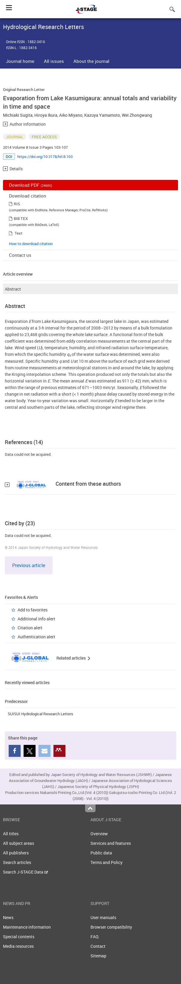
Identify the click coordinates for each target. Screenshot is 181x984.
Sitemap (98, 956)
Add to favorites (32, 610)
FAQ (94, 936)
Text (18, 233)
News (8, 917)
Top (90, 808)
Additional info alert (36, 619)
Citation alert (30, 628)
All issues (54, 61)
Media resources (18, 946)
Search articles (17, 862)
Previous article (28, 565)
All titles (11, 833)
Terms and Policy (106, 862)
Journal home (20, 61)
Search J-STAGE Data (25, 872)
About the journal (91, 61)
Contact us (20, 255)
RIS (17, 203)
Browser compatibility (111, 927)
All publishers (16, 853)
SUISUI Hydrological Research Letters (40, 713)
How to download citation (31, 243)
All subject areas (18, 843)
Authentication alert (36, 637)
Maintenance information (27, 927)
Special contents (18, 936)
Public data (101, 853)
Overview (99, 833)
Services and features (110, 843)
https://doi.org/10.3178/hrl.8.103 (45, 156)
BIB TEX (21, 218)
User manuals (103, 917)
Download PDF (30, 185)
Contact (97, 946)
